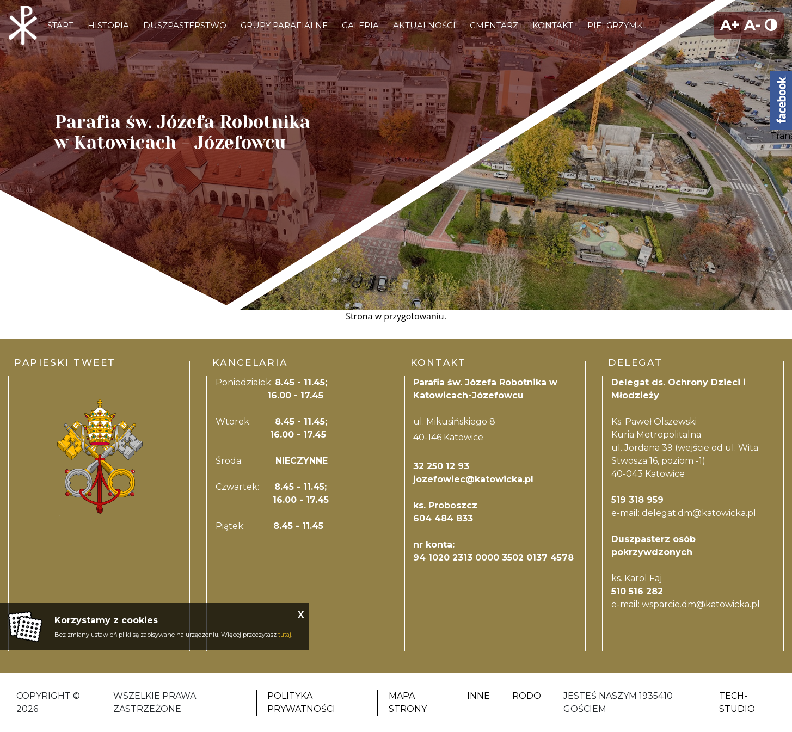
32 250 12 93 (441, 466)
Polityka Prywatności (301, 702)
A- (752, 25)
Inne (478, 696)
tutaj (284, 634)
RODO (526, 696)
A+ (730, 25)
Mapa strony (408, 702)
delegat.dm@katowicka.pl (699, 513)
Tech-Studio (737, 702)
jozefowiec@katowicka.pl (473, 479)
